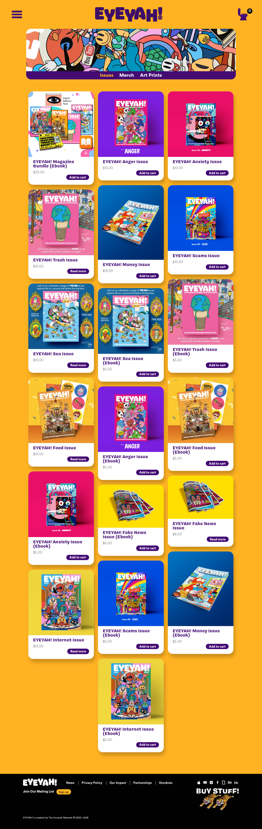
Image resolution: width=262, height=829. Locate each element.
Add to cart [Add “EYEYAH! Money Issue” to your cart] (147, 276)
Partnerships (142, 782)
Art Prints (151, 75)
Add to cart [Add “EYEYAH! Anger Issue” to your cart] (147, 173)
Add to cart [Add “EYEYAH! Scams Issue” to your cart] (217, 266)
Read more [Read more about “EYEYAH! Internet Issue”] (78, 651)
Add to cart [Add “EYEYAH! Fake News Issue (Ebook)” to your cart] (147, 548)
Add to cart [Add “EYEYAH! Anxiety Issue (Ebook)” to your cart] (77, 557)
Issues (106, 75)
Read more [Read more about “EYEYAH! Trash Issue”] (78, 271)
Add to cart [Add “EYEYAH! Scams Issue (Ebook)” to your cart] (147, 646)
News (70, 782)
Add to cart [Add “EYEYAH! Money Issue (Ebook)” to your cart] (217, 646)
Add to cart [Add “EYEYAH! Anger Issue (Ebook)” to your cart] (147, 472)
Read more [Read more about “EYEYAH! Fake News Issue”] (217, 539)
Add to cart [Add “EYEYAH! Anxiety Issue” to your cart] (217, 173)
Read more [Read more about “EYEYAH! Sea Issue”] (78, 365)
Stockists (165, 782)
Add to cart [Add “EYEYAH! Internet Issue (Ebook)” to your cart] (147, 744)
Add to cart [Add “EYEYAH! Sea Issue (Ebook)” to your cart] (147, 374)
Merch (126, 75)
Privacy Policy (92, 782)
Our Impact (118, 782)
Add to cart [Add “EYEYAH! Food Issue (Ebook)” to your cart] (217, 463)
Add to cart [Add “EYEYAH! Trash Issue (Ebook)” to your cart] (217, 365)
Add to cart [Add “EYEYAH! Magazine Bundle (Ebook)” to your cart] (77, 177)
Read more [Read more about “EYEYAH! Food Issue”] (78, 459)
